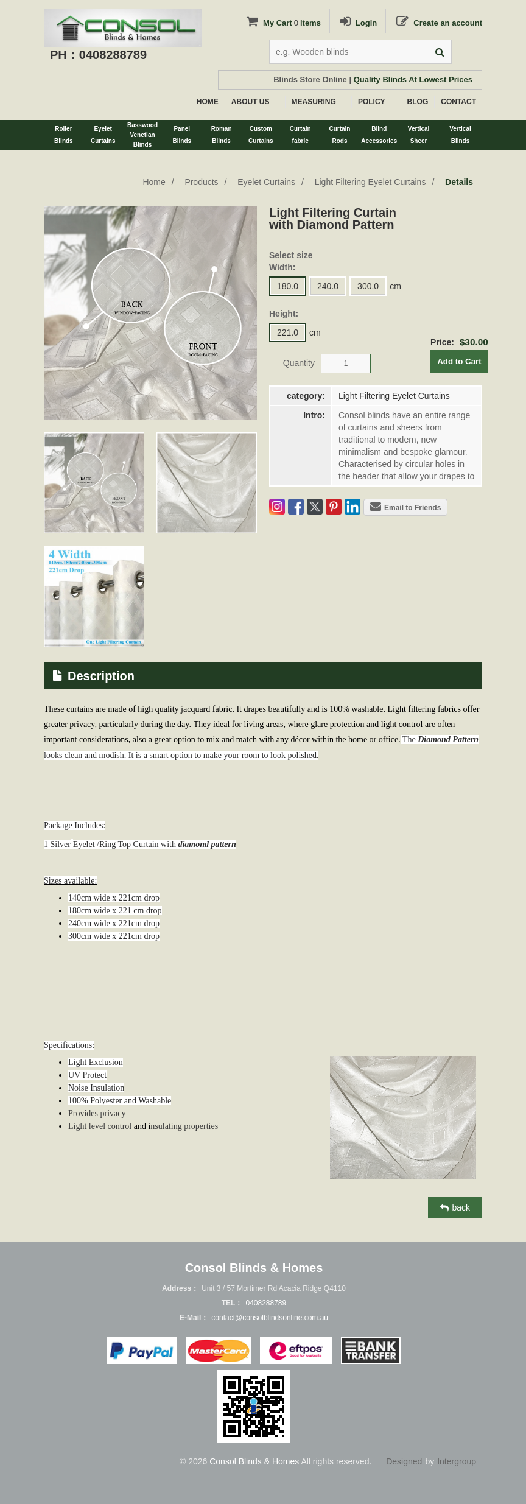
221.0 (287, 332)
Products (201, 182)
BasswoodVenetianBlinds (142, 135)
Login (357, 22)
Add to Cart (459, 361)
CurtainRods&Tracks (339, 137)
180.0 (287, 286)
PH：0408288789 (98, 54)
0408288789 (265, 1303)
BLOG (418, 101)
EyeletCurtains (103, 134)
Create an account (438, 22)
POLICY (371, 101)
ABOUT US (250, 101)
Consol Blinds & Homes (254, 1461)
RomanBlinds (221, 134)
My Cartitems (283, 22)
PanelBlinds (182, 134)
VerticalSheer (419, 134)
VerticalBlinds (460, 134)
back (455, 1207)
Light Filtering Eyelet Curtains (370, 182)
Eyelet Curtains (266, 182)
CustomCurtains (260, 134)
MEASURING (314, 101)
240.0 (327, 286)
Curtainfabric (300, 134)
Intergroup (456, 1461)
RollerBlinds (63, 134)
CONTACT (458, 101)
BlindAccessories (379, 134)
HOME (208, 101)
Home (153, 182)
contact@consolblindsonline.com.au (269, 1317)
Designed (404, 1461)
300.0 (368, 286)
